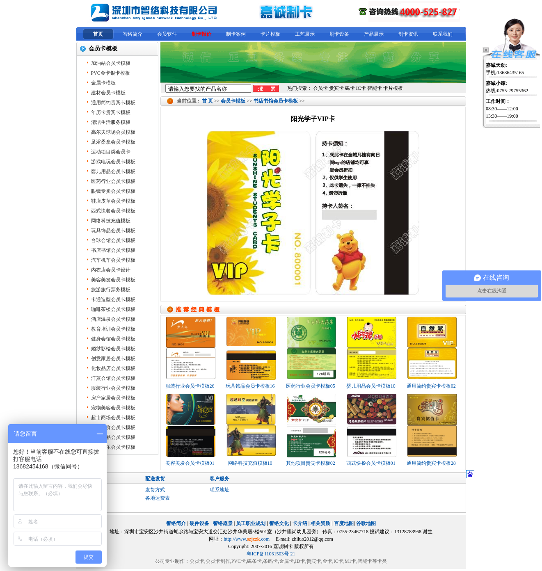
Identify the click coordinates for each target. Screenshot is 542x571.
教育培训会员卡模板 (113, 329)
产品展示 (374, 34)
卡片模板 (270, 34)
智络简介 (132, 34)
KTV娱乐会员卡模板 (113, 447)
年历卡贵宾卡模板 (110, 112)
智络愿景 (223, 523)
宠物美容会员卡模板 (113, 408)
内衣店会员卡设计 (110, 270)
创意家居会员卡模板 (113, 358)
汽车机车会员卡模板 (113, 260)
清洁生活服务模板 (110, 122)
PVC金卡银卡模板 (110, 73)
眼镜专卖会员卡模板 (113, 191)
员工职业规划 (250, 523)
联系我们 (443, 34)
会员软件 (167, 34)
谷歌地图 (366, 523)
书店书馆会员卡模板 (276, 101)
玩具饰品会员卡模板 (113, 230)
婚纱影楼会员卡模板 (113, 349)
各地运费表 (157, 498)
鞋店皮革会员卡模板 (113, 201)
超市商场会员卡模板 (113, 417)
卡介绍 (300, 523)
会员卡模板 (233, 101)
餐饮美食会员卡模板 (113, 427)
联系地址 (219, 490)
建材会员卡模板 (108, 93)
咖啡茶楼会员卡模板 (113, 309)
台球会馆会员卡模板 (113, 240)
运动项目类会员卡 (110, 152)
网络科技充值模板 (110, 221)
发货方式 (155, 490)
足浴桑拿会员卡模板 (113, 142)
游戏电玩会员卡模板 (113, 161)
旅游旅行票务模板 (110, 289)
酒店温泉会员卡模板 (113, 319)
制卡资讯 (408, 34)
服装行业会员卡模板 (113, 388)
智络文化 (279, 523)
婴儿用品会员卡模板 (113, 171)
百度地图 (344, 523)
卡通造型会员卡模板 (113, 299)
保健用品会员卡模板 (113, 437)
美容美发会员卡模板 (113, 280)
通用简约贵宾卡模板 (113, 102)
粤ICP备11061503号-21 (271, 554)
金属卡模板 (103, 83)
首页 (98, 34)
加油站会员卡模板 (110, 63)
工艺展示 (305, 34)
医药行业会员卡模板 (113, 181)
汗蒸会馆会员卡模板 (113, 378)
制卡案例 (236, 34)
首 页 (207, 101)
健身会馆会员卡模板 (113, 339)
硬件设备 (199, 523)
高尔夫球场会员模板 (113, 132)
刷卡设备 (339, 34)
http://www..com (247, 539)
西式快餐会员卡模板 (113, 211)
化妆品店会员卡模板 (113, 368)
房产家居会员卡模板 (113, 398)
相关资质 (320, 523)
